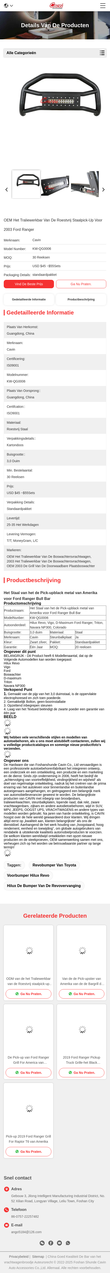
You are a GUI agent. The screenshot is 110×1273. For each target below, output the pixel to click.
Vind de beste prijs (29, 284)
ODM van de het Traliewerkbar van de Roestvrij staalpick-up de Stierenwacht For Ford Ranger (28, 981)
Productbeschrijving (81, 299)
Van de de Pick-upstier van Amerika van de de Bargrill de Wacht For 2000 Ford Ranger (81, 981)
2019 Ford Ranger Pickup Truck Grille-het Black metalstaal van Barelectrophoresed (81, 1060)
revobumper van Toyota (54, 865)
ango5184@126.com (26, 1232)
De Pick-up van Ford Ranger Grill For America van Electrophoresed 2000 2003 (28, 1060)
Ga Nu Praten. (81, 284)
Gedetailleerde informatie (29, 299)
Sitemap (38, 1256)
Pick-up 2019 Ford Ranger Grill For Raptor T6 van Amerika (28, 1138)
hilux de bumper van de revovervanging (44, 886)
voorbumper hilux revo (28, 875)
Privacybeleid (18, 1256)
